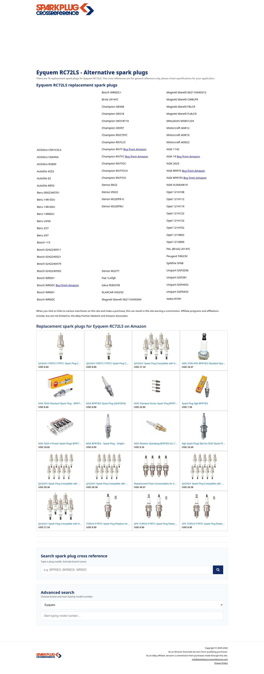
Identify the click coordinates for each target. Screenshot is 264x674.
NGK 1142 (172, 149)
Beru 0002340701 (48, 192)
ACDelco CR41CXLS (49, 149)
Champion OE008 (113, 106)
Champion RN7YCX (114, 177)
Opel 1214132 (175, 220)
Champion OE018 (113, 113)
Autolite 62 (44, 178)
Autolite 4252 (45, 171)
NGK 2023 (172, 163)
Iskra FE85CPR (111, 285)
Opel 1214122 (175, 213)
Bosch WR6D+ (46, 292)
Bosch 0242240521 (49, 256)
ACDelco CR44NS (48, 157)
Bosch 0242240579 (49, 263)
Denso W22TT (110, 271)
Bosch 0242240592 (49, 271)
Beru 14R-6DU (46, 207)
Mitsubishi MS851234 (180, 121)
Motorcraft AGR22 (177, 142)
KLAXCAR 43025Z (112, 292)
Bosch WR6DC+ (111, 92)
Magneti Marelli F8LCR (180, 106)
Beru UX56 (44, 221)
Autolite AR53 (45, 185)
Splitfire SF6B (174, 263)
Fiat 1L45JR (109, 278)
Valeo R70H (173, 298)
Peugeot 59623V (176, 256)
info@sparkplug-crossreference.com (210, 659)
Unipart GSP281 (176, 277)
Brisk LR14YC (110, 99)
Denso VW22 (110, 192)
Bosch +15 (43, 242)
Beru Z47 (43, 235)
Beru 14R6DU (45, 214)
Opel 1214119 (175, 206)
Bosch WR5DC (46, 285)
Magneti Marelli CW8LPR (182, 99)
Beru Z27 (43, 228)
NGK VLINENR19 (177, 185)
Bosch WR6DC (46, 299)
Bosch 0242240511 (49, 249)
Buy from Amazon (67, 285)
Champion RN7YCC (114, 163)
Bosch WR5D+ (46, 278)
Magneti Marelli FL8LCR (181, 113)
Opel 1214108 (175, 192)
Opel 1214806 (175, 242)
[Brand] (132, 605)
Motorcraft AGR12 (177, 128)
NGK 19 (171, 156)
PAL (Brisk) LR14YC (178, 249)
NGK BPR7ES (174, 177)
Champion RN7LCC (114, 142)
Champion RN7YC (113, 156)
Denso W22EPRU (112, 206)
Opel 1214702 (175, 227)
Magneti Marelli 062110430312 (186, 92)
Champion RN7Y (112, 149)
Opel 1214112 (175, 199)
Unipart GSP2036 (177, 270)
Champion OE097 (113, 128)
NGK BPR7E (173, 170)
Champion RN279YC (114, 135)
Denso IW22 (109, 185)
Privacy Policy (221, 663)
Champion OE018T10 (115, 121)
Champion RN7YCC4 (114, 170)
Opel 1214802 (175, 235)
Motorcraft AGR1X (178, 135)
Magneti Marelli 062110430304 (121, 299)
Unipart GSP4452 (177, 284)
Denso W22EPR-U (113, 199)
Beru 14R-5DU (46, 199)
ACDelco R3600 (46, 164)
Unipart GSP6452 (177, 291)
